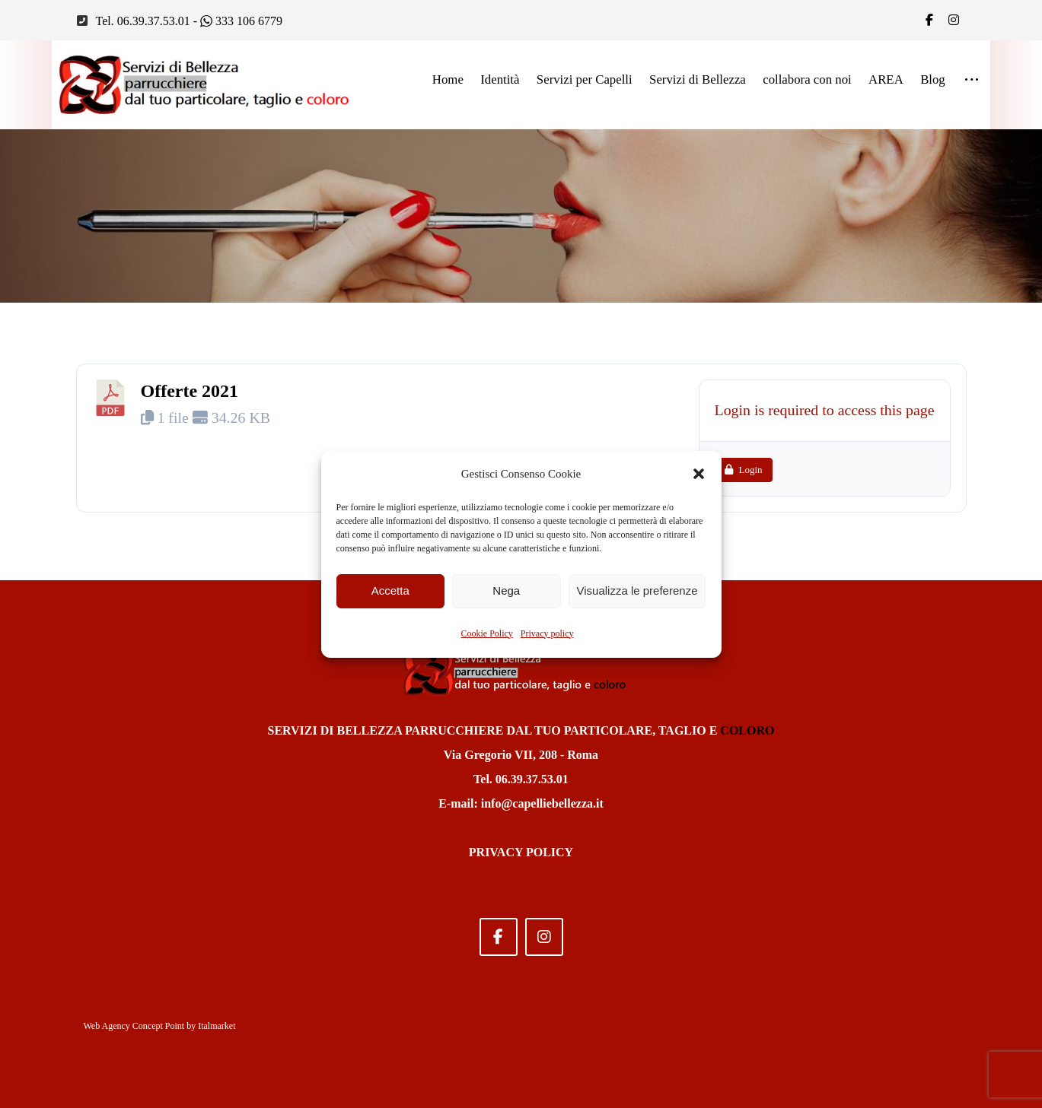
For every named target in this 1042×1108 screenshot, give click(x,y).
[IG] (954, 20)
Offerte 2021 (190, 392)
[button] (698, 473)
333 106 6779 (241, 20)
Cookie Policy (487, 633)
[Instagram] (544, 937)
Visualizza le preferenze (637, 590)
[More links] (971, 80)
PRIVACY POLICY (521, 852)
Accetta (390, 590)
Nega (506, 590)
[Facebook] (929, 20)
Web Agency (107, 1026)
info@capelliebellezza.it (542, 803)
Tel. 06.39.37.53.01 (143, 20)
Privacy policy (547, 633)
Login (741, 472)
